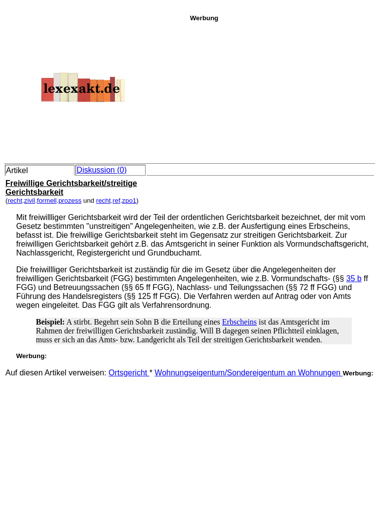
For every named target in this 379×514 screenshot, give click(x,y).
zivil (29, 200)
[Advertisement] (282, 91)
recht (14, 200)
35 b (354, 278)
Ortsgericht (129, 372)
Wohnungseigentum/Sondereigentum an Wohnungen (248, 372)
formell (47, 200)
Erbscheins (239, 322)
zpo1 (129, 200)
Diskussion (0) (101, 170)
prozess (69, 200)
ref (116, 200)
